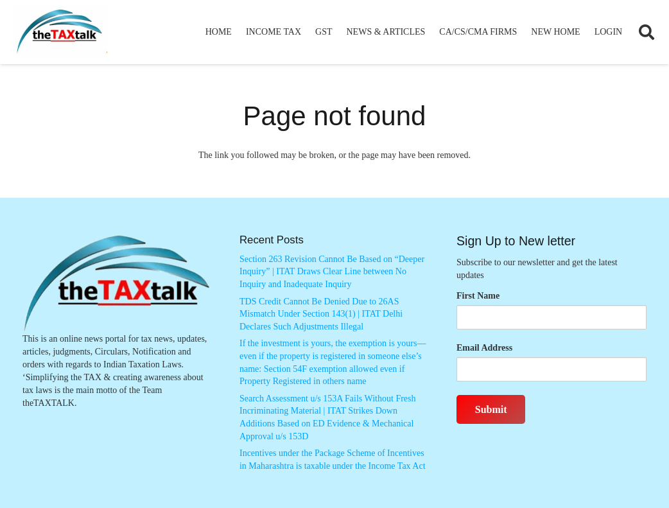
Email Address (484, 348)
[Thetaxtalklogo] (60, 32)
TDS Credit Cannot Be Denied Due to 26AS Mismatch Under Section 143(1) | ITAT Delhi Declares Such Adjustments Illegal (321, 314)
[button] (646, 32)
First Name (478, 296)
